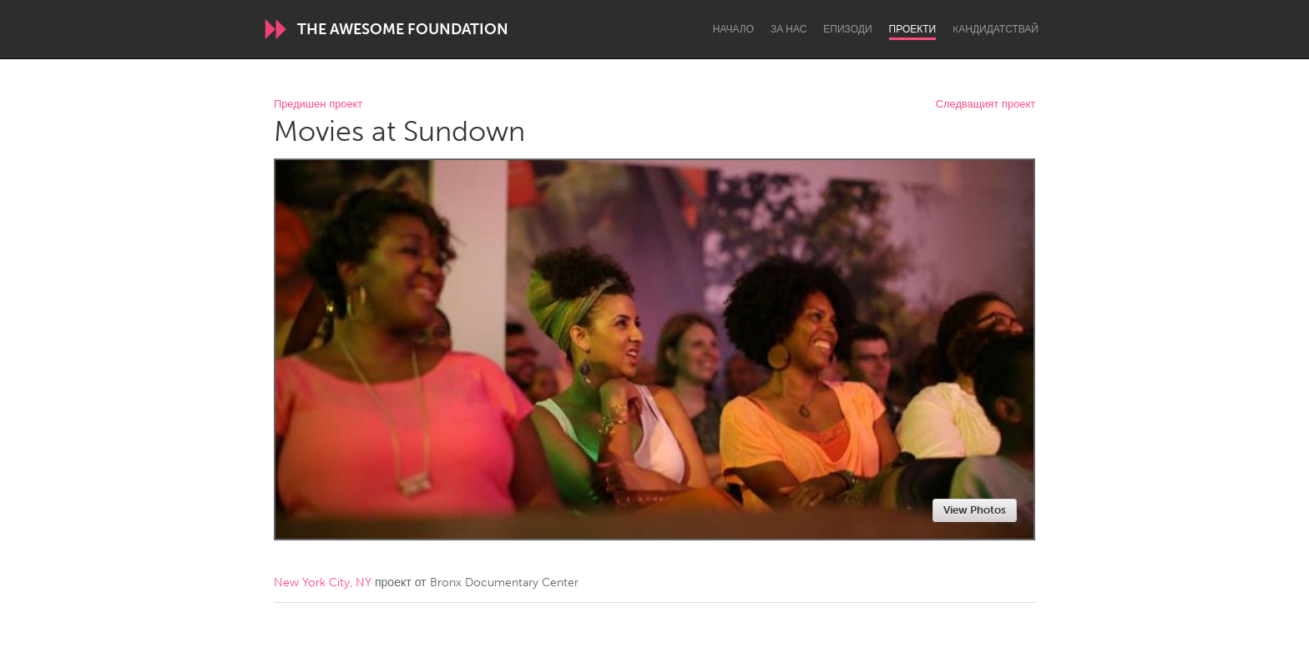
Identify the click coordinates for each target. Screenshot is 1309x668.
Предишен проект (318, 104)
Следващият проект (985, 104)
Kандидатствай (996, 29)
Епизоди (847, 29)
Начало (733, 29)
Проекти (913, 29)
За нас (788, 29)
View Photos (974, 510)
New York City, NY (322, 582)
